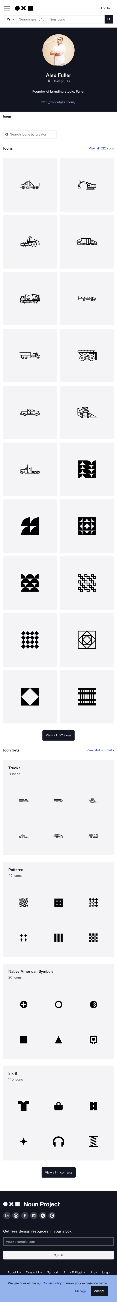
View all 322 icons (101, 148)
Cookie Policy (52, 1283)
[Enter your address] (58, 1241)
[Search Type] (10, 19)
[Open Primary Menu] (7, 8)
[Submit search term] (109, 19)
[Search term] (61, 19)
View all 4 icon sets (100, 750)
